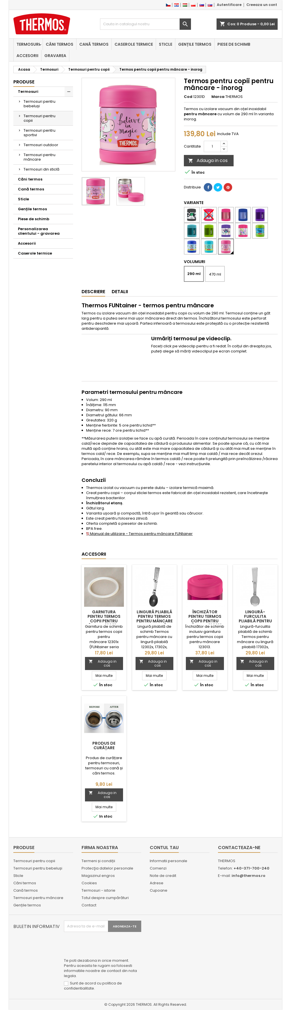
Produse (23, 82)
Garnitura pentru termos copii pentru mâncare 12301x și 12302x (103, 621)
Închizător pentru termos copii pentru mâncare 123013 (205, 618)
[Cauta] (145, 24)
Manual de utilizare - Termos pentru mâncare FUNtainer (139, 533)
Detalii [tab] (120, 291)
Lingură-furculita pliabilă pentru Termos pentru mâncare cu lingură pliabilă (255, 623)
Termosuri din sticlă (41, 169)
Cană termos (94, 44)
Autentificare (229, 4)
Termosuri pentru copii (39, 118)
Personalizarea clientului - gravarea (39, 231)
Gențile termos (194, 44)
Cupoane (158, 890)
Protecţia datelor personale (107, 868)
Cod (188, 96)
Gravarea (55, 55)
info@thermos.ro (248, 875)
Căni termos (59, 44)
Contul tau (164, 847)
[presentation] (107, 946)
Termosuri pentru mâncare (39, 157)
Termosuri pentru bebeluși (39, 104)
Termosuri (28, 44)
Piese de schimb (233, 44)
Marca (218, 96)
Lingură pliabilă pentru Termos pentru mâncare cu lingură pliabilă (154, 621)
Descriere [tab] (93, 291)
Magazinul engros (98, 875)
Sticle (165, 44)
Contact (89, 905)
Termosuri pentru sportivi (39, 133)
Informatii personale (168, 861)
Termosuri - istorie (98, 890)
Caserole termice (134, 44)
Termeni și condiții (98, 861)
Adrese (156, 883)
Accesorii (27, 55)
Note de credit (163, 875)
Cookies (89, 883)
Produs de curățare (103, 745)
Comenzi (158, 868)
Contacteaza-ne (239, 847)
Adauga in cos (208, 160)
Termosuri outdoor (41, 145)
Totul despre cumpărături (105, 897)
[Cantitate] (212, 146)
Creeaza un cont (261, 4)
